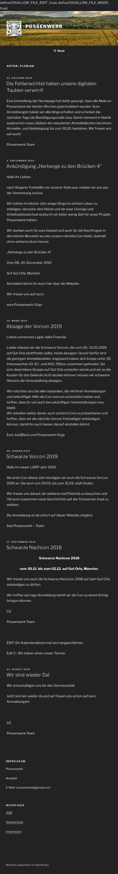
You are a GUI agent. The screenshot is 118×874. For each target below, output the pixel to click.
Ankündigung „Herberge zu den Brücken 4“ (54, 166)
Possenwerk (44, 26)
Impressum (14, 831)
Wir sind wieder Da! (27, 675)
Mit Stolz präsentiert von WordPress (27, 864)
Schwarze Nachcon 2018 (34, 547)
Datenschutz (14, 822)
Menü (59, 50)
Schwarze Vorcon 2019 (32, 456)
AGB (9, 812)
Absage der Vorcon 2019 (34, 326)
